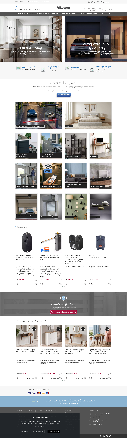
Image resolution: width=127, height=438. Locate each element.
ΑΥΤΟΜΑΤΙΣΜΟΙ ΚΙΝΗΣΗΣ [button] (25, 14)
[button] (94, 9)
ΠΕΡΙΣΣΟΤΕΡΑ (39, 426)
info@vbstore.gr (97, 424)
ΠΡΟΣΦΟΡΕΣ (106, 14)
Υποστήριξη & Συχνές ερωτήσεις (63, 312)
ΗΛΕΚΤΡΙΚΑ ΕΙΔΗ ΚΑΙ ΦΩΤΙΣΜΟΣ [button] (47, 14)
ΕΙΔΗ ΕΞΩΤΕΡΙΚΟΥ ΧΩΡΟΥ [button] (89, 14)
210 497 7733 (22, 6)
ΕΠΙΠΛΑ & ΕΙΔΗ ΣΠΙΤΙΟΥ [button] (69, 14)
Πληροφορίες (105, 2)
